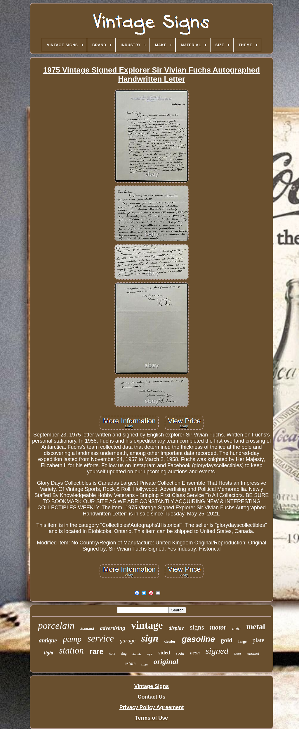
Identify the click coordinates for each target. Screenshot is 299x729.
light (48, 653)
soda (180, 653)
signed (217, 651)
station (71, 650)
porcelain (56, 625)
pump (72, 639)
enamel (253, 653)
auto (236, 628)
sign (150, 638)
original (166, 661)
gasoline (198, 639)
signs (197, 627)
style (149, 654)
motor (218, 627)
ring (123, 653)
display (176, 628)
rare (96, 651)
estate (130, 663)
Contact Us (151, 697)
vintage (147, 625)
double (137, 654)
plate (259, 640)
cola (112, 653)
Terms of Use (151, 718)
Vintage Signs (151, 686)
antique (48, 640)
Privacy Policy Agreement (151, 707)
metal (255, 626)
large (242, 641)
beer (237, 653)
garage (127, 640)
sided (164, 653)
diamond (87, 629)
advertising (112, 628)
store (144, 664)
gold (226, 640)
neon (195, 653)
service (100, 638)
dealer (170, 641)
